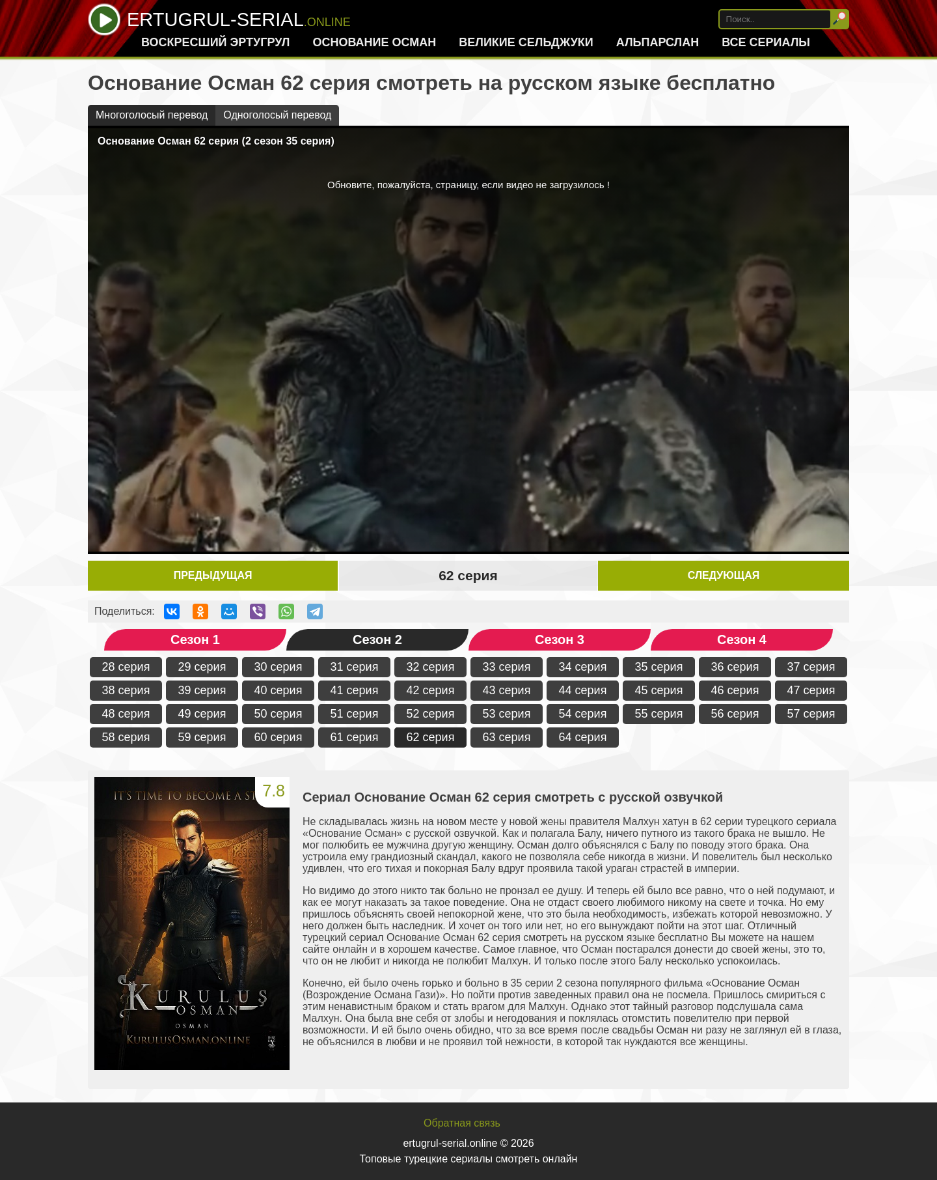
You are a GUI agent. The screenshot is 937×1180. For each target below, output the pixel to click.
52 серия (431, 713)
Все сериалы (766, 42)
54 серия (583, 713)
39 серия (202, 690)
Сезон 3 (559, 639)
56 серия (735, 713)
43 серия (507, 690)
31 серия (355, 666)
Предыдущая (213, 575)
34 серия (583, 666)
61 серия (355, 737)
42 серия (431, 690)
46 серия (735, 690)
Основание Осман (374, 42)
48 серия (126, 713)
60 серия (278, 737)
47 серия (811, 690)
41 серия (355, 690)
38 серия (126, 690)
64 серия (583, 737)
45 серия (659, 690)
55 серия (659, 713)
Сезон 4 (742, 639)
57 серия (811, 713)
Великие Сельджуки (526, 42)
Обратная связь (462, 1123)
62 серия (431, 737)
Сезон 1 (195, 639)
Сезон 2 (377, 639)
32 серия (431, 666)
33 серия (507, 666)
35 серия (659, 666)
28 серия (126, 666)
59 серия (202, 737)
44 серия (583, 690)
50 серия (278, 713)
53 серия (507, 713)
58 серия (126, 737)
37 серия (811, 666)
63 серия (507, 737)
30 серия (278, 666)
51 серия (355, 713)
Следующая (723, 575)
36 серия (735, 666)
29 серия (202, 666)
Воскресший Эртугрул (215, 42)
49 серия (202, 713)
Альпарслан (657, 42)
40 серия (278, 690)
